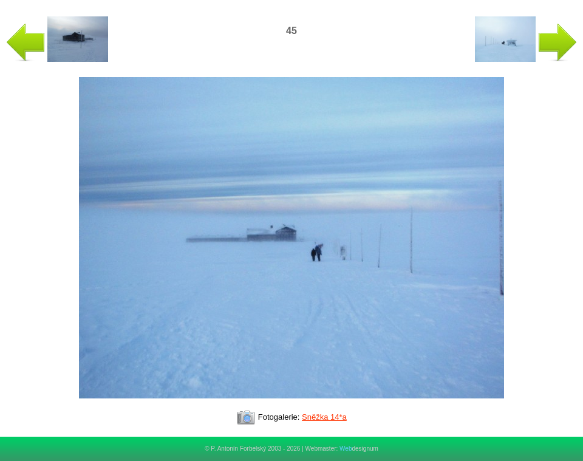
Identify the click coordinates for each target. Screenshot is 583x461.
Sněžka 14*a (324, 417)
